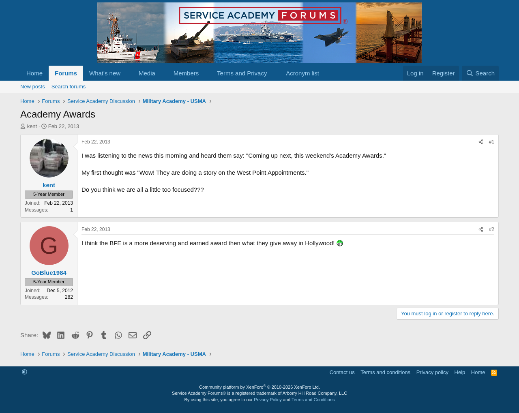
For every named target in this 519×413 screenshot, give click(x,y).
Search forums (68, 86)
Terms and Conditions (313, 399)
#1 (491, 142)
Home (34, 73)
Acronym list (302, 73)
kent (32, 126)
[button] (127, 73)
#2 (491, 229)
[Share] (481, 142)
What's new (104, 73)
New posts (32, 86)
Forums (66, 73)
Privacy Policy (267, 399)
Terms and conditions (385, 372)
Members (186, 73)
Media (147, 73)
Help (460, 372)
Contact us (342, 372)
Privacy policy (432, 372)
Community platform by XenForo (259, 387)
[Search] (480, 73)
